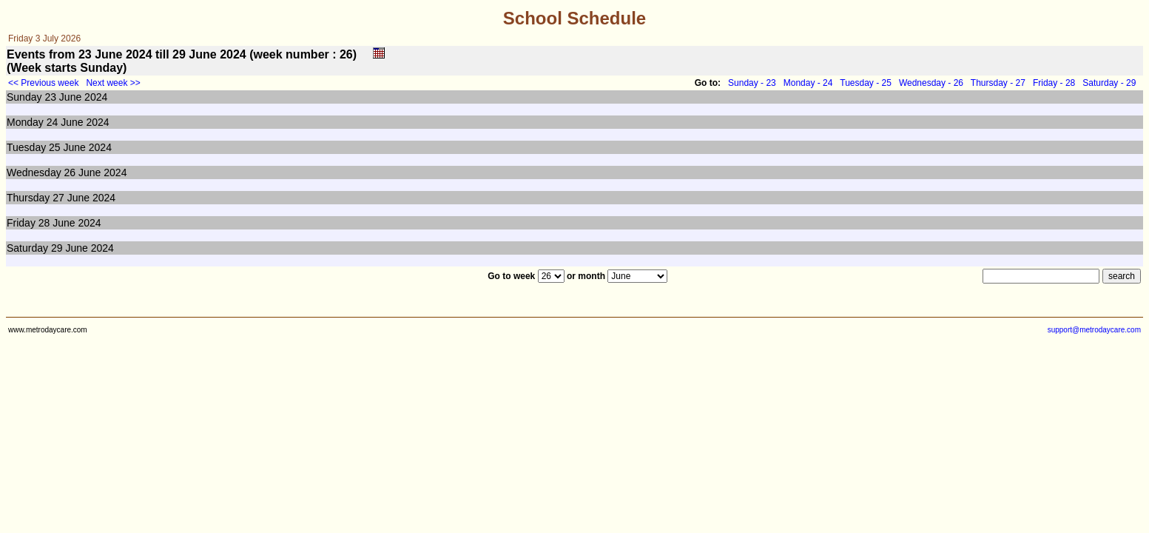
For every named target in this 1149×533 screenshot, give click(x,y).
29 (57, 248)
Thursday (28, 198)
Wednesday (34, 172)
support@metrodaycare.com (1094, 330)
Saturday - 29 (1109, 83)
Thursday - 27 (998, 83)
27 (58, 198)
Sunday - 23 (752, 83)
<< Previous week (43, 83)
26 (70, 172)
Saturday (27, 248)
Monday (25, 122)
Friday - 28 (1054, 83)
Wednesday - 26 (931, 83)
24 (52, 122)
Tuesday (26, 147)
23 (50, 97)
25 (55, 147)
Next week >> (113, 83)
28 (44, 223)
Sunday (24, 97)
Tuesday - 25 (866, 83)
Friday (21, 223)
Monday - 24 (808, 83)
